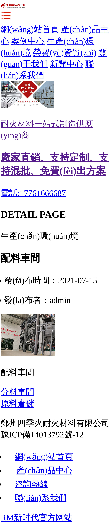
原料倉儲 (17, 403)
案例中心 (28, 41)
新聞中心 (66, 64)
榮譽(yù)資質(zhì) (64, 52)
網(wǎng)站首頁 (30, 29)
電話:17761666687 (33, 193)
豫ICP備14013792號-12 (42, 434)
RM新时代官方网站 (36, 517)
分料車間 (17, 392)
